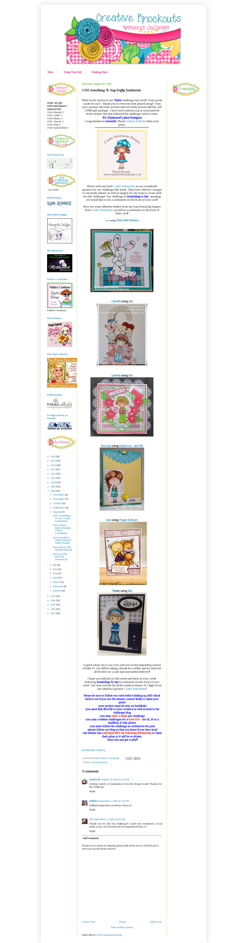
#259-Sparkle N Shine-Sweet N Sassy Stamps (62, 540)
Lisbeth (116, 375)
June (55, 569)
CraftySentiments (99, 762)
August (57, 511)
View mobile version (122, 927)
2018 (53, 490)
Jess (108, 520)
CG (91, 819)
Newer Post (89, 921)
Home (50, 72)
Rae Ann (106, 445)
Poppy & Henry (128, 520)
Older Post (155, 921)
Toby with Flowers (127, 220)
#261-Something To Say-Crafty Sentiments (62, 518)
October (58, 503)
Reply (92, 791)
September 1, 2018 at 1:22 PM (113, 801)
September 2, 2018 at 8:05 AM (109, 819)
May (55, 573)
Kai (131, 301)
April (56, 577)
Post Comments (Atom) (109, 935)
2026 (53, 456)
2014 (53, 609)
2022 (53, 473)
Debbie (93, 801)
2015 (53, 604)
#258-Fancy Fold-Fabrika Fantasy (62, 548)
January (57, 590)
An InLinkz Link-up (93, 750)
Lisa (107, 220)
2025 (53, 460)
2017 (53, 596)
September (59, 507)
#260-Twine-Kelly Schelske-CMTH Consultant (62, 529)
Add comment (90, 838)
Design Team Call (72, 72)
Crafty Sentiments (124, 186)
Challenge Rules (100, 72)
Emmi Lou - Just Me (131, 445)
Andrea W (94, 779)
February (58, 586)
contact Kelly (134, 121)
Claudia (116, 301)
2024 (53, 465)
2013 (53, 613)
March (57, 582)
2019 (53, 486)
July (55, 564)
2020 (53, 482)
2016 (53, 600)
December (59, 494)
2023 (53, 469)
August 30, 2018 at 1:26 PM (115, 779)
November (59, 499)
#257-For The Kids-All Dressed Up (60, 557)
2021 (53, 478)
